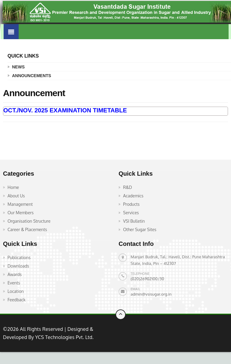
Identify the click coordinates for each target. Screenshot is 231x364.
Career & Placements (27, 229)
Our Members (21, 212)
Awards (15, 274)
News (18, 66)
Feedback (17, 299)
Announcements (31, 75)
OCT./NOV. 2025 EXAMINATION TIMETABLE (65, 110)
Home (13, 187)
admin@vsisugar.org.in (151, 294)
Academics (133, 195)
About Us (16, 195)
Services (131, 212)
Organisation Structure (29, 221)
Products (131, 204)
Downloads (18, 265)
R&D (127, 187)
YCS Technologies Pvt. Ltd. (64, 337)
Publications (19, 257)
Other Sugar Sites (139, 229)
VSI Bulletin (134, 221)
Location (16, 291)
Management (20, 204)
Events (14, 282)
